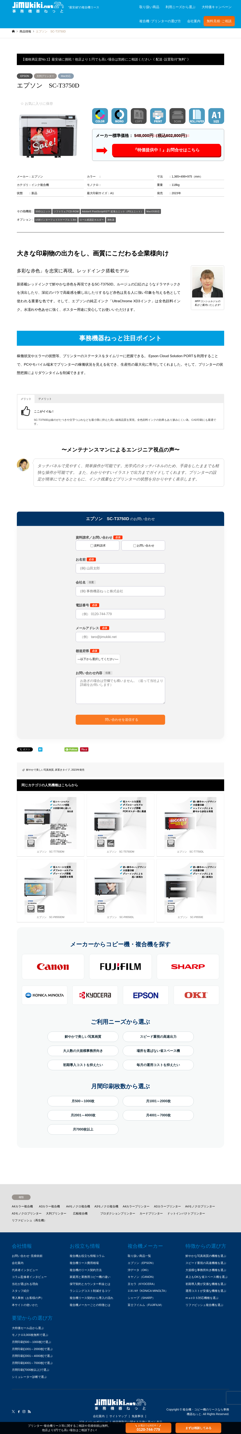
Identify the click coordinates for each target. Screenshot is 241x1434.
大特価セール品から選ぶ (28, 1328)
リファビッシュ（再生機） (29, 1220)
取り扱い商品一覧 (139, 1256)
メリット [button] (26, 398)
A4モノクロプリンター (200, 1206)
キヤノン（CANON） (142, 1277)
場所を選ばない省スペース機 (158, 1051)
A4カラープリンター (136, 1206)
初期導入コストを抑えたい (83, 1065)
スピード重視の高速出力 (158, 1036)
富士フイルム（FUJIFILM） (146, 1305)
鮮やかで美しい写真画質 (40, 769)
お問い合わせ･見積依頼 (27, 1256)
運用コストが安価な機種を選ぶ (205, 1290)
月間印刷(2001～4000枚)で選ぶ (32, 1355)
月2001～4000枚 (83, 1115)
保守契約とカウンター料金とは (90, 1284)
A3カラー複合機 (49, 1206)
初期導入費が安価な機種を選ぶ (205, 1284)
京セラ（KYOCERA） (142, 1284)
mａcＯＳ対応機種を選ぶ (202, 1297)
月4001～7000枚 (158, 1115)
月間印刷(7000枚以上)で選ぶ (30, 1369)
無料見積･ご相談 (219, 21)
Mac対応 (66, 76)
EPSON (24, 76)
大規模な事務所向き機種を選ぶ (205, 1270)
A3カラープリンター (167, 1206)
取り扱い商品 (149, 7)
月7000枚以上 (83, 1129)
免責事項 (137, 1416)
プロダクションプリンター (117, 1213)
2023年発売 (77, 769)
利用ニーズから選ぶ (180, 7)
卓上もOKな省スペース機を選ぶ (206, 1277)
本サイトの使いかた (25, 1305)
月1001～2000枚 (158, 1101)
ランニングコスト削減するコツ (90, 1290)
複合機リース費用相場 (84, 1263)
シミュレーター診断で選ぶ (29, 1376)
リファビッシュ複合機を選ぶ (204, 1305)
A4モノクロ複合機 (78, 1206)
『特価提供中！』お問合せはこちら (166, 150)
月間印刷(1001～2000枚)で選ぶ (32, 1349)
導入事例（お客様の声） (28, 1297)
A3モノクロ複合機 (106, 1206)
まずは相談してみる (198, 1428)
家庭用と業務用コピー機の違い (90, 1277)
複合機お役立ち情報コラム (87, 1256)
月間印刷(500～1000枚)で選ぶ (31, 1342)
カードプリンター (151, 1213)
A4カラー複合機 (22, 1206)
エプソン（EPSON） (141, 1263)
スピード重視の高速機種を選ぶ (205, 1263)
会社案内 (193, 21)
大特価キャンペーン (217, 7)
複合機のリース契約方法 (86, 1270)
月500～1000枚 (83, 1101)
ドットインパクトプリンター (186, 1213)
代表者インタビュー (25, 1270)
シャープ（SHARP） (141, 1297)
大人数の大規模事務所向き (83, 1051)
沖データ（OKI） (139, 1270)
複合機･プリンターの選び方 (160, 21)
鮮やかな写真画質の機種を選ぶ (205, 1256)
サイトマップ (118, 1416)
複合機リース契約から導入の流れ (91, 1297)
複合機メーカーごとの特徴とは (90, 1305)
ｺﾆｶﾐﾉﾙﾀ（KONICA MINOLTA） (148, 1290)
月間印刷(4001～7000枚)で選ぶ (32, 1363)
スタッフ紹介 (20, 1290)
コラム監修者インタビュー (29, 1277)
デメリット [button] (45, 398)
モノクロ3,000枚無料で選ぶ (30, 1335)
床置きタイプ (62, 769)
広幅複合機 (80, 1213)
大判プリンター (45, 76)
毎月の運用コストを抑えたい (158, 1065)
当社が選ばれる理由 (25, 1284)
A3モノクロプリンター (27, 1213)
